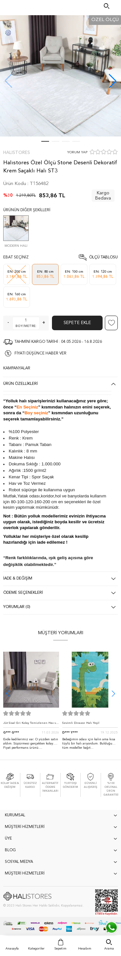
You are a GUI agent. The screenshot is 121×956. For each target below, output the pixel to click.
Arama (109, 948)
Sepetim (60, 948)
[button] (113, 81)
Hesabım (84, 948)
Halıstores (16, 152)
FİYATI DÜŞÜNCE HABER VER (40, 353)
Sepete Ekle (77, 322)
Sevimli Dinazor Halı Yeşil (80, 723)
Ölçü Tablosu (103, 257)
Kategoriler (36, 948)
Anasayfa (12, 948)
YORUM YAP (77, 152)
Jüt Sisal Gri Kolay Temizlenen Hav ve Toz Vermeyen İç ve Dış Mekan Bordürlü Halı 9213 (30, 725)
